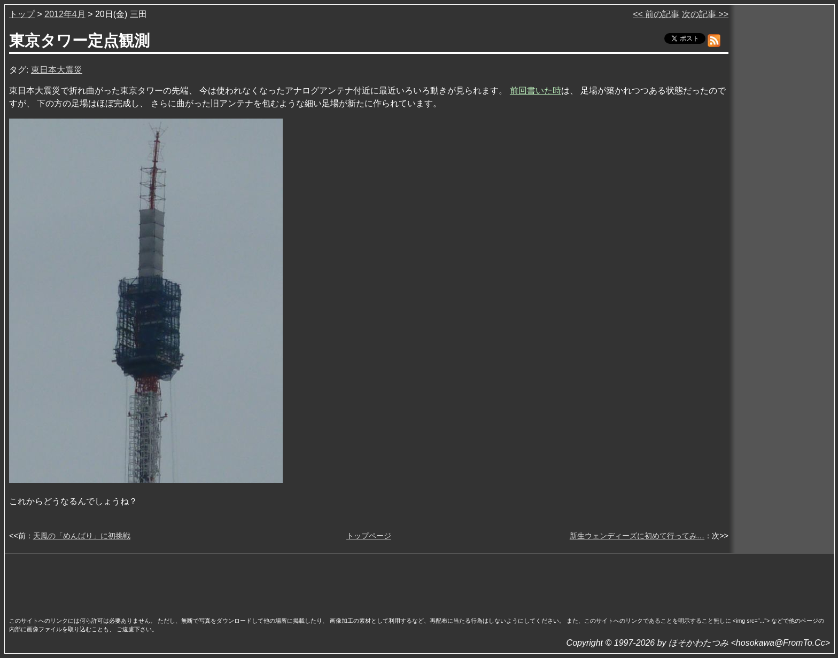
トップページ (368, 535)
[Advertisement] (419, 582)
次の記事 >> (705, 14)
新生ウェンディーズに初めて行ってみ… (637, 535)
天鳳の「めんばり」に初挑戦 (81, 535)
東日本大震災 (56, 69)
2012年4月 (65, 14)
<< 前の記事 (656, 14)
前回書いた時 (535, 90)
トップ (22, 14)
